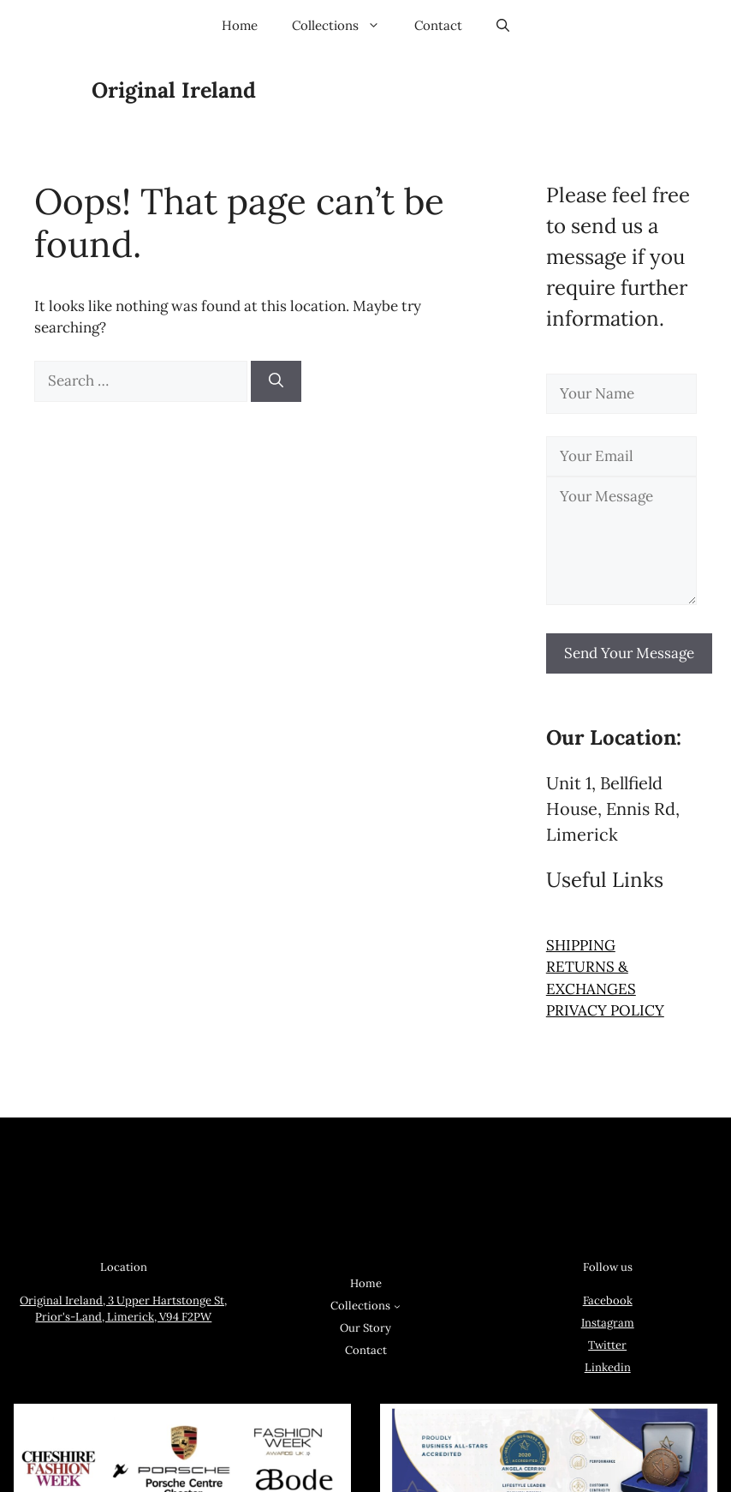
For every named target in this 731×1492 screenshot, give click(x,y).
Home (240, 25)
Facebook (608, 1300)
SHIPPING (580, 945)
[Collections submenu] (397, 1306)
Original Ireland (174, 90)
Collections (344, 25)
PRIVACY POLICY (605, 1010)
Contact (438, 25)
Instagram (607, 1322)
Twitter (607, 1345)
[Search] (276, 381)
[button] (502, 25)
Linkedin (608, 1367)
